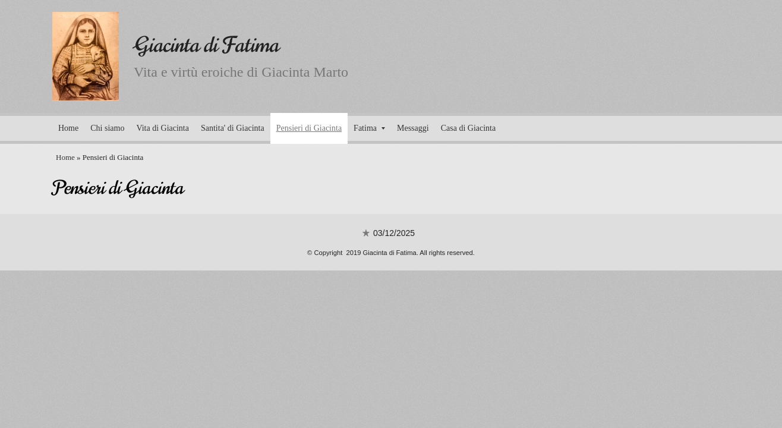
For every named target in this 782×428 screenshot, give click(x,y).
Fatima (369, 128)
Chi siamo (107, 128)
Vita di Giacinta (162, 128)
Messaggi (413, 128)
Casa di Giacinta (468, 128)
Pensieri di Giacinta (309, 128)
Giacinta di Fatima (206, 45)
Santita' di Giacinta (232, 128)
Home (68, 128)
